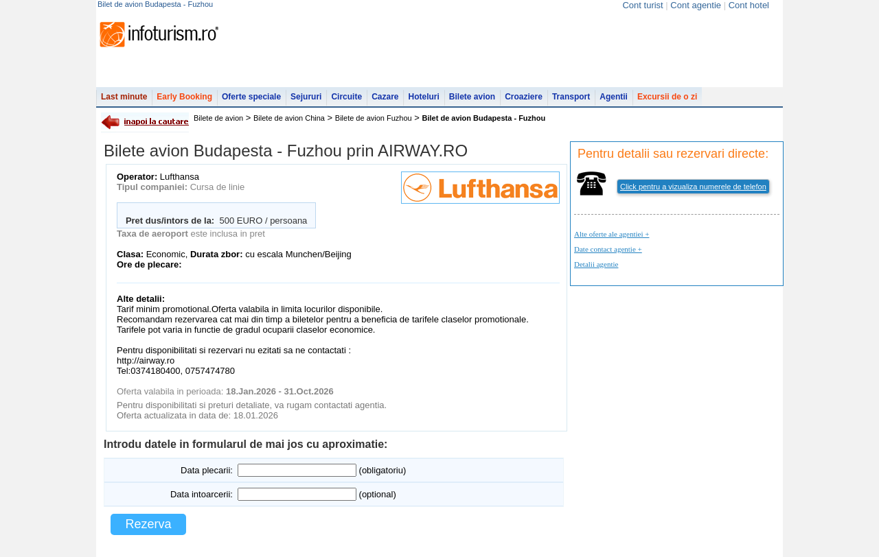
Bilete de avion (218, 118)
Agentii (614, 97)
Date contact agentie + (608, 249)
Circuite (346, 97)
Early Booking (184, 97)
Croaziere (524, 97)
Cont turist (642, 5)
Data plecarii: (207, 470)
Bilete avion (472, 97)
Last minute (124, 97)
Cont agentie (695, 5)
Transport (571, 97)
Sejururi (305, 97)
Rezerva (148, 524)
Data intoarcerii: (201, 494)
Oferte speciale (251, 97)
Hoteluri (423, 97)
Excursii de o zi (667, 97)
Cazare (385, 97)
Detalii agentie (596, 264)
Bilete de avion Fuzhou (373, 118)
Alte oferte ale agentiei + (611, 234)
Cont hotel (749, 5)
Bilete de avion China (289, 118)
